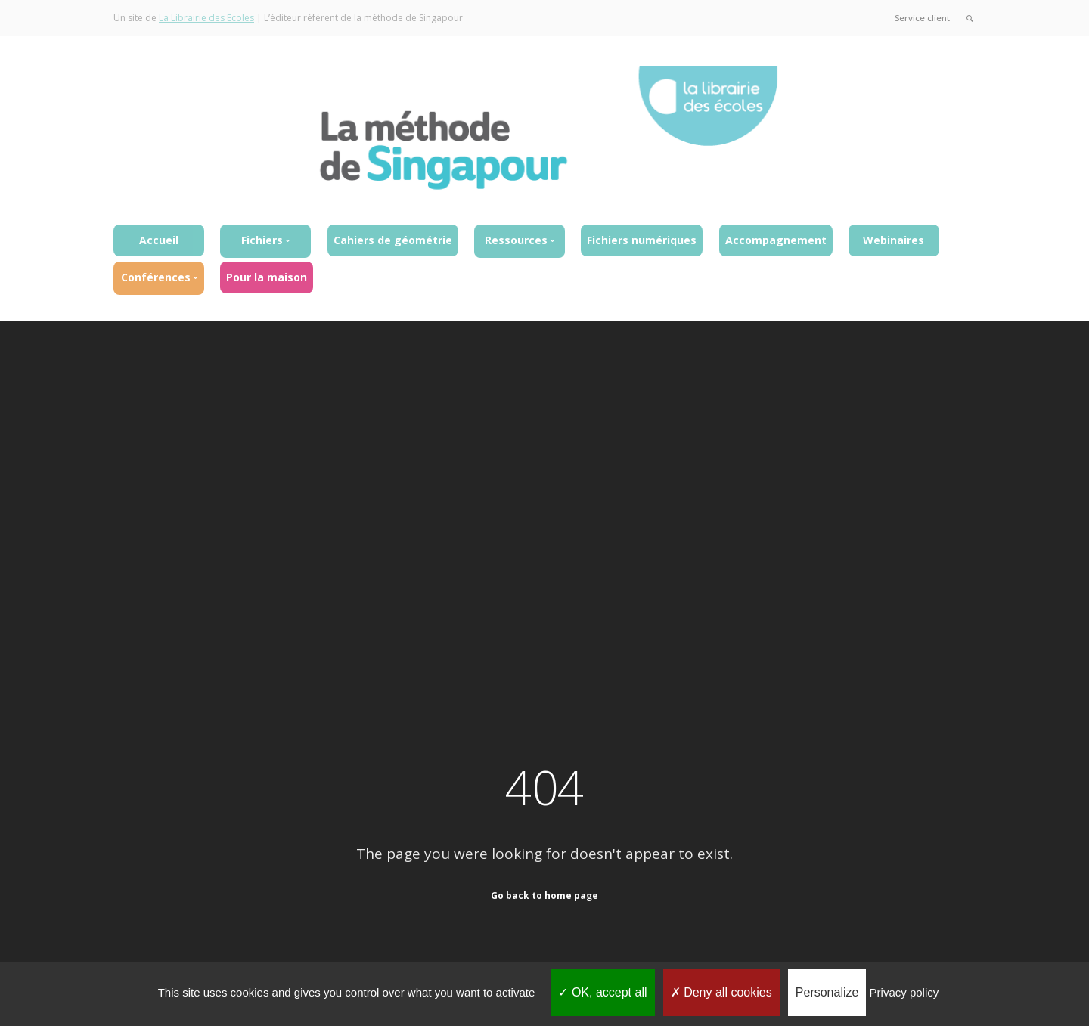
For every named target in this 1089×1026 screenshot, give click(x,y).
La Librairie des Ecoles (206, 17)
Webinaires (893, 240)
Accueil (158, 240)
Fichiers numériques (642, 240)
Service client (921, 17)
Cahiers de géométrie (393, 240)
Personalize (827, 992)
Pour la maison (266, 277)
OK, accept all (602, 992)
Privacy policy (904, 992)
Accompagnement (776, 240)
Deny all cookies (721, 992)
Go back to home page (544, 894)
